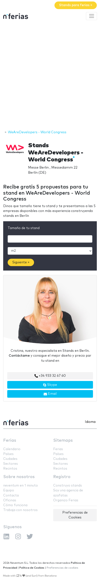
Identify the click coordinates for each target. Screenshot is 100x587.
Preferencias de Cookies (75, 515)
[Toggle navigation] (91, 16)
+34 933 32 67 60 (50, 376)
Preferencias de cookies (62, 567)
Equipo (8, 490)
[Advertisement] (50, 75)
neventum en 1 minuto (20, 485)
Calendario (11, 449)
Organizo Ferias (65, 500)
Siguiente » (20, 262)
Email (50, 394)
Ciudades (10, 459)
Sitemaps (63, 441)
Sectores (10, 463)
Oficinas (9, 500)
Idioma (90, 421)
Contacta (11, 495)
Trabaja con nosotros (20, 510)
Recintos (10, 468)
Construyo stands (67, 485)
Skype (50, 385)
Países (8, 454)
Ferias (9, 441)
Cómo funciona (15, 505)
